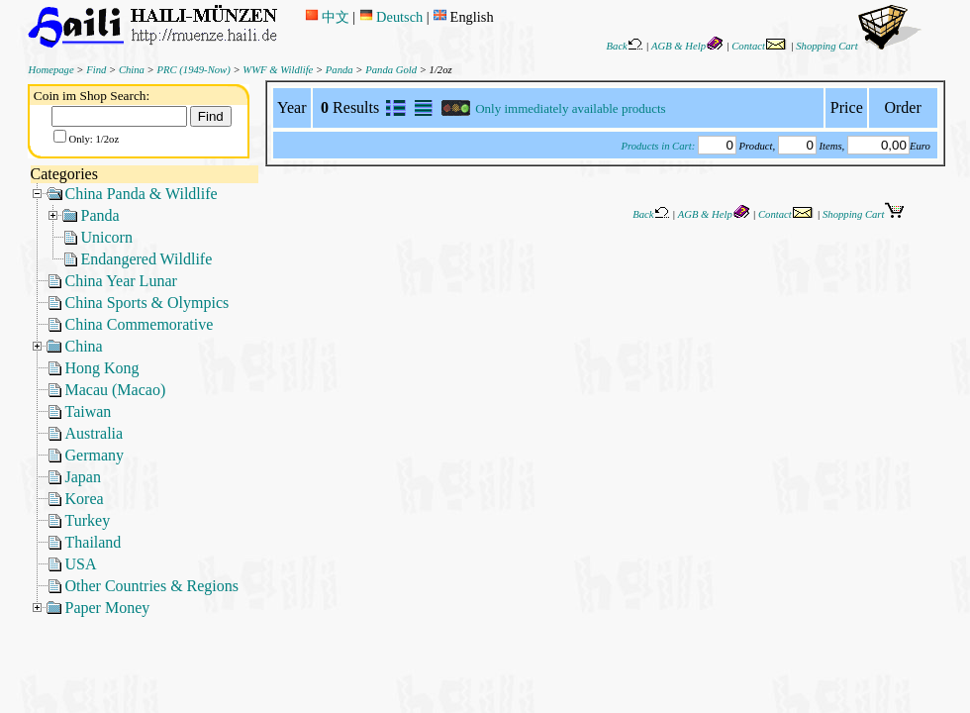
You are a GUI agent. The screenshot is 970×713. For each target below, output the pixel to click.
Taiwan (88, 411)
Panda (339, 69)
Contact (759, 46)
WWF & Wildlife (277, 69)
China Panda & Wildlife (141, 193)
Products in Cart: (658, 146)
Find (96, 69)
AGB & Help (687, 46)
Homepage (51, 69)
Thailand (93, 542)
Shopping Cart (859, 46)
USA (81, 564)
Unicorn (107, 237)
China (132, 69)
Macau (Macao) (115, 389)
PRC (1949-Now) (193, 69)
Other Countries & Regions (152, 585)
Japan (83, 476)
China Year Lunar (121, 280)
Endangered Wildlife (147, 259)
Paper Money (107, 607)
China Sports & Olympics (147, 302)
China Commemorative (139, 324)
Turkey (88, 520)
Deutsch (391, 17)
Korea (84, 498)
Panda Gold (391, 69)
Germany (95, 455)
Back (625, 46)
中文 (327, 17)
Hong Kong (102, 367)
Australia (94, 433)
